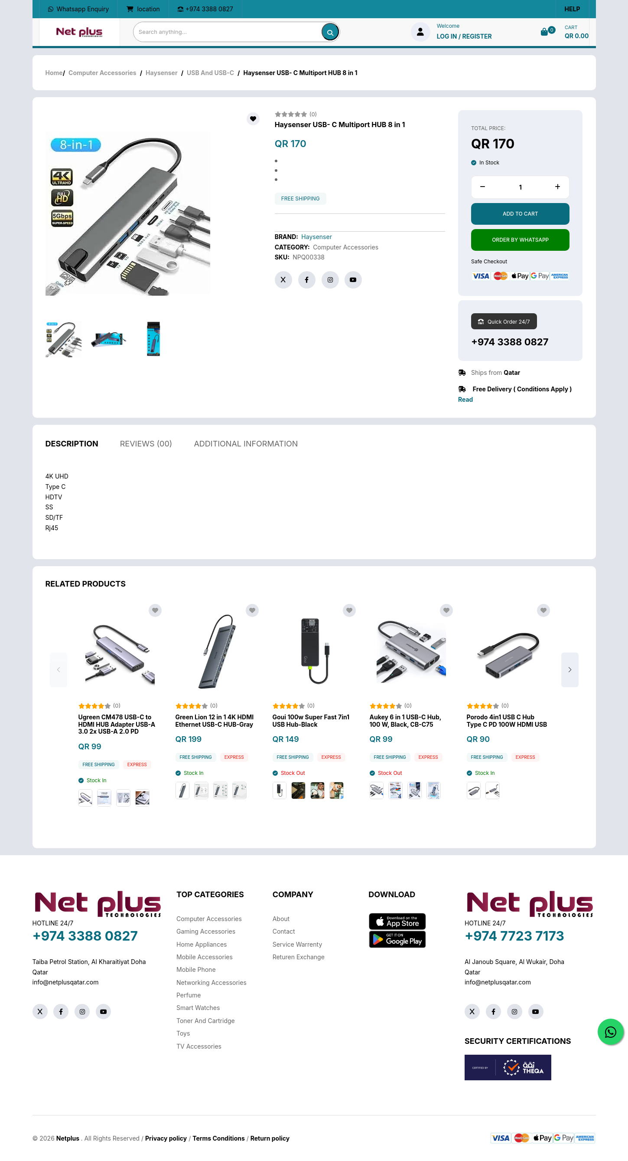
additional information (246, 467)
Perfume (188, 995)
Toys (183, 1033)
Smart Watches (198, 1007)
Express (137, 788)
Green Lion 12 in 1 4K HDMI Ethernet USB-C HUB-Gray (215, 744)
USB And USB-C (210, 72)
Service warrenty (297, 944)
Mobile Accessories (204, 957)
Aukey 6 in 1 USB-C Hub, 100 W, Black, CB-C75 (406, 744)
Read (465, 399)
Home (54, 72)
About (281, 918)
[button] (570, 693)
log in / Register (464, 36)
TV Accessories (198, 1046)
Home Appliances (201, 944)
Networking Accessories (211, 982)
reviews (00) (146, 467)
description (72, 467)
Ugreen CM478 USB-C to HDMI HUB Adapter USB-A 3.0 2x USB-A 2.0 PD (117, 748)
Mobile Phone (196, 969)
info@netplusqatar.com (66, 982)
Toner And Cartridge (205, 1020)
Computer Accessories (102, 72)
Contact (284, 931)
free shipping (300, 199)
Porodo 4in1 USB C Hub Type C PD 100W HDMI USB (507, 744)
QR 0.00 (577, 35)
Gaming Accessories (205, 931)
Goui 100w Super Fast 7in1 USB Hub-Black (311, 744)
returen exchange (299, 957)
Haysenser (162, 72)
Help (572, 9)
